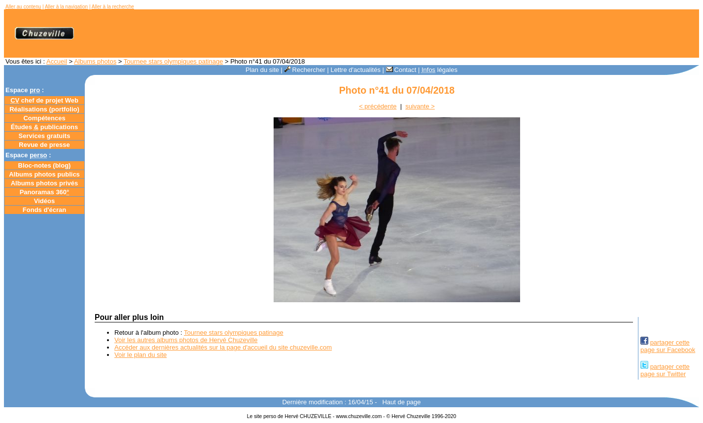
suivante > (420, 106)
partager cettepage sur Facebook (667, 346)
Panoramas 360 (45, 192)
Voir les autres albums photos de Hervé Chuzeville (185, 340)
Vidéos (44, 201)
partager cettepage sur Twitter (665, 370)
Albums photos (95, 61)
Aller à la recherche (113, 6)
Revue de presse (44, 144)
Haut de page (401, 402)
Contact (401, 69)
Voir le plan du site (140, 354)
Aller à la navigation (66, 6)
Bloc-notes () (44, 165)
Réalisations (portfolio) (44, 109)
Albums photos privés (44, 183)
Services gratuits (44, 136)
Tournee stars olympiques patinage (173, 61)
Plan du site (262, 69)
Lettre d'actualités (355, 69)
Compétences (44, 118)
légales (439, 69)
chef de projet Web (44, 100)
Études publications (44, 127)
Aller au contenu (23, 6)
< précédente (377, 106)
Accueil (56, 61)
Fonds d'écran (44, 209)
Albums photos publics (44, 174)
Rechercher (304, 69)
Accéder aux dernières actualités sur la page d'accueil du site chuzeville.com (223, 347)
